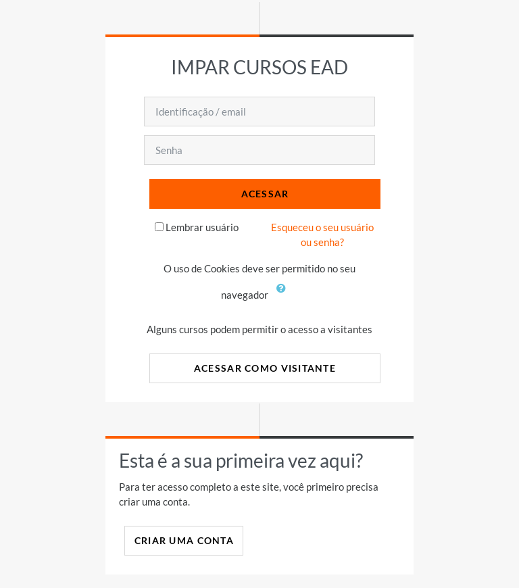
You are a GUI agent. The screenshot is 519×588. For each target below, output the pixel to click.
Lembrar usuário (202, 227)
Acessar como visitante (265, 368)
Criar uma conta (184, 540)
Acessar (265, 193)
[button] (284, 296)
